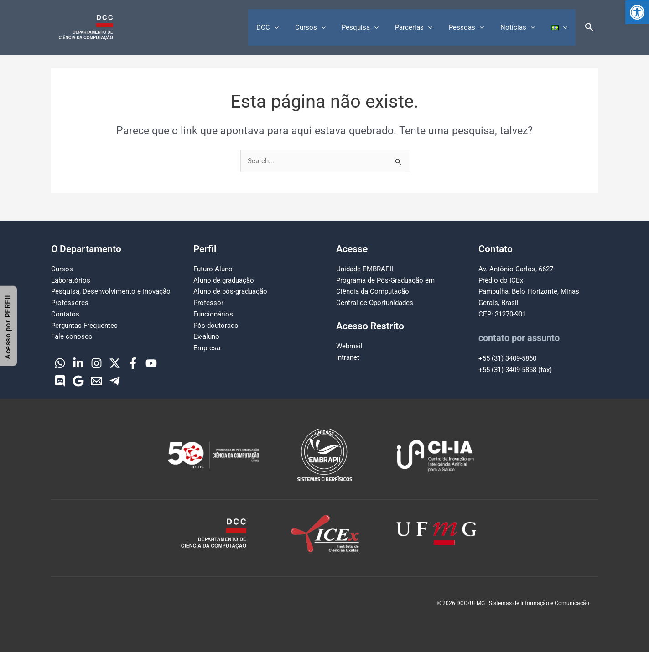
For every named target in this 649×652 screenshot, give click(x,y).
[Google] (78, 381)
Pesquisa (372, 27)
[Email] (96, 381)
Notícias (521, 27)
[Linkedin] (78, 363)
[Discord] (60, 381)
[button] (637, 12)
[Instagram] (96, 363)
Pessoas (473, 27)
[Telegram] (115, 381)
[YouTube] (151, 363)
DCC (285, 27)
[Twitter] (115, 363)
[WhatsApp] (60, 363)
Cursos (325, 27)
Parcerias (423, 27)
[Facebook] (133, 363)
